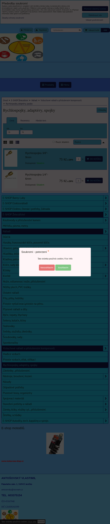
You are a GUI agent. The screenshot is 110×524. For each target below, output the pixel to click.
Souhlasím (63, 267)
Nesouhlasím (46, 267)
